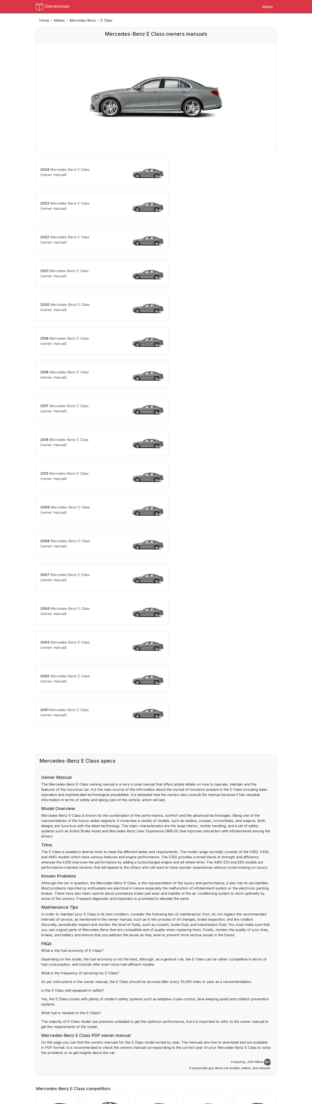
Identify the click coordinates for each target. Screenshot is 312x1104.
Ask (46, 948)
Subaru (83, 1042)
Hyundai (207, 1000)
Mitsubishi (208, 1021)
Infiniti (246, 1000)
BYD (204, 979)
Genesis (248, 990)
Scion (40, 1042)
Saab (204, 1031)
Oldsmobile (45, 1031)
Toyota (165, 1042)
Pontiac (124, 1031)
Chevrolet (44, 990)
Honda (123, 1000)
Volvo (205, 1042)
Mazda (82, 1021)
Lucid (246, 1011)
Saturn (247, 1031)
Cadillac (248, 979)
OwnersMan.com (159, 1093)
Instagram (167, 1069)
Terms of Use (109, 1064)
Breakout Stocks (235, 1079)
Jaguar (41, 1011)
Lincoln (206, 1011)
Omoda (83, 1031)
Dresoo (227, 1069)
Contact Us (45, 1064)
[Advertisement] (156, 470)
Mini (162, 1021)
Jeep (81, 1011)
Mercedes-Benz (83, 20)
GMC (40, 1000)
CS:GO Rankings (234, 1064)
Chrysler (84, 990)
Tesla (122, 1042)
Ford (204, 990)
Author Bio (45, 1069)
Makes (267, 7)
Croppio (227, 1074)
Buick (163, 979)
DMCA (103, 1074)
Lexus (164, 1011)
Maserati (43, 1021)
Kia (120, 1011)
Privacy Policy (109, 1069)
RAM (163, 1031)
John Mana (259, 791)
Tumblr (165, 1064)
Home (44, 20)
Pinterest (166, 1074)
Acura (41, 979)
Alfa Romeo (86, 979)
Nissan (247, 1021)
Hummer (166, 1000)
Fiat (162, 990)
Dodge (123, 990)
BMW (122, 979)
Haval (81, 1000)
